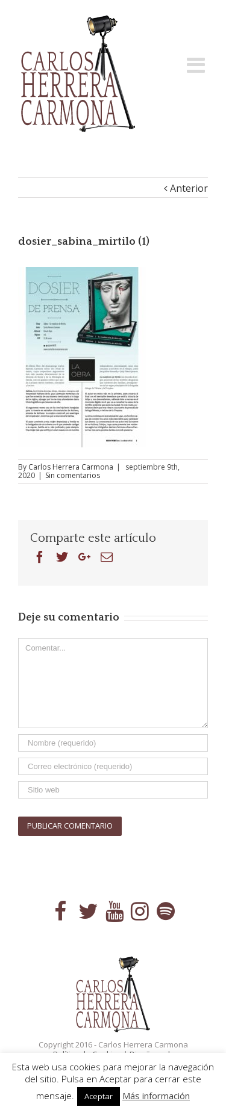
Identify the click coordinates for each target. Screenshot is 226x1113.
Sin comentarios (72, 475)
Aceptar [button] (98, 1096)
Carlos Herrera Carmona (70, 467)
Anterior (189, 188)
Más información (156, 1096)
